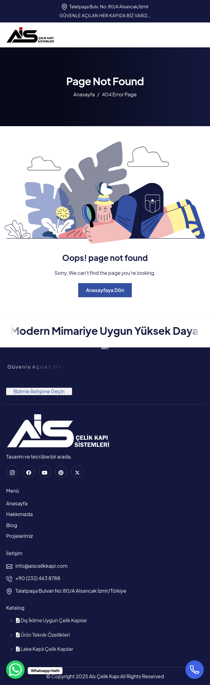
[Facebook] (28, 471)
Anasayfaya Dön (105, 290)
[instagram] (12, 471)
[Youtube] (44, 471)
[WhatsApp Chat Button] (15, 669)
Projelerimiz (19, 536)
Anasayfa (17, 503)
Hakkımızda (19, 514)
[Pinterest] (61, 471)
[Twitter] (77, 471)
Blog (11, 525)
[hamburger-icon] (198, 35)
